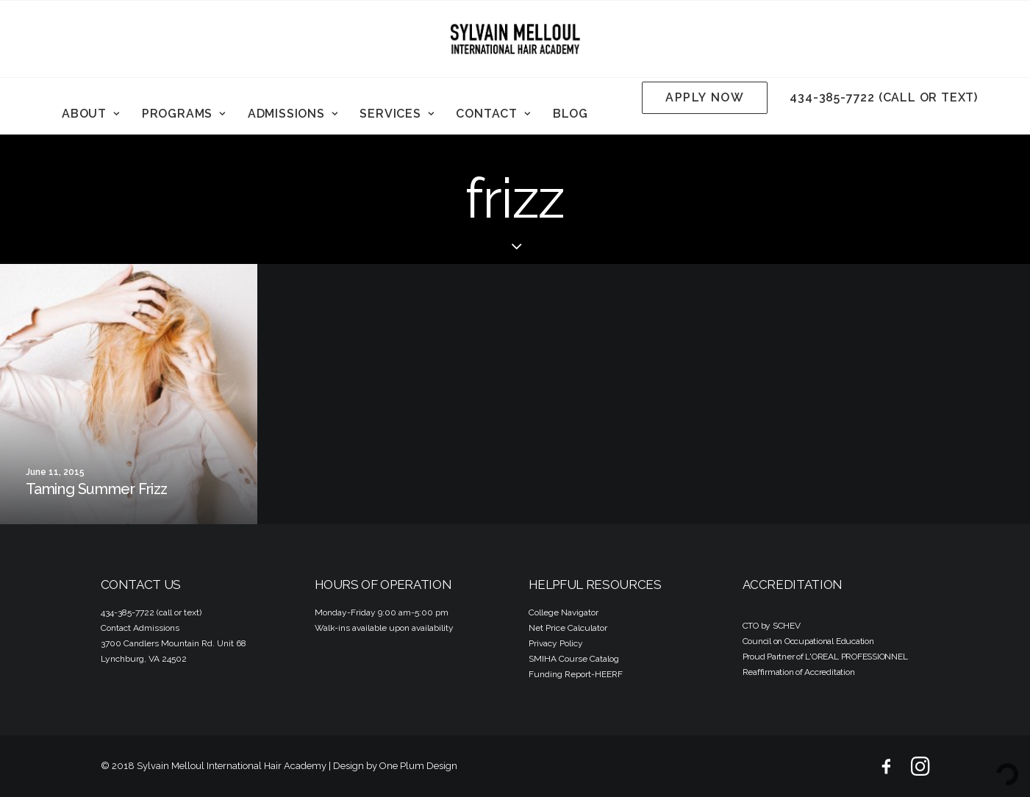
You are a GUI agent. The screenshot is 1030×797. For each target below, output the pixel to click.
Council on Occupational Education (808, 641)
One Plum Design (418, 765)
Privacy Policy (556, 643)
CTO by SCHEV (772, 626)
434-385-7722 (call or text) (884, 97)
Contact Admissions (140, 628)
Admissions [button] (293, 114)
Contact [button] (493, 114)
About (91, 114)
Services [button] (397, 114)
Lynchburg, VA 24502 (144, 659)
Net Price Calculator (568, 628)
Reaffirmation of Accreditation (799, 672)
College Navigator (563, 612)
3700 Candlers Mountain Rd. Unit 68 (173, 643)
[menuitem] (90, 114)
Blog (570, 114)
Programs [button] (184, 114)
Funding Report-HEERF (576, 674)
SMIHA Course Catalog (574, 659)
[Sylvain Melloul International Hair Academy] (515, 39)
